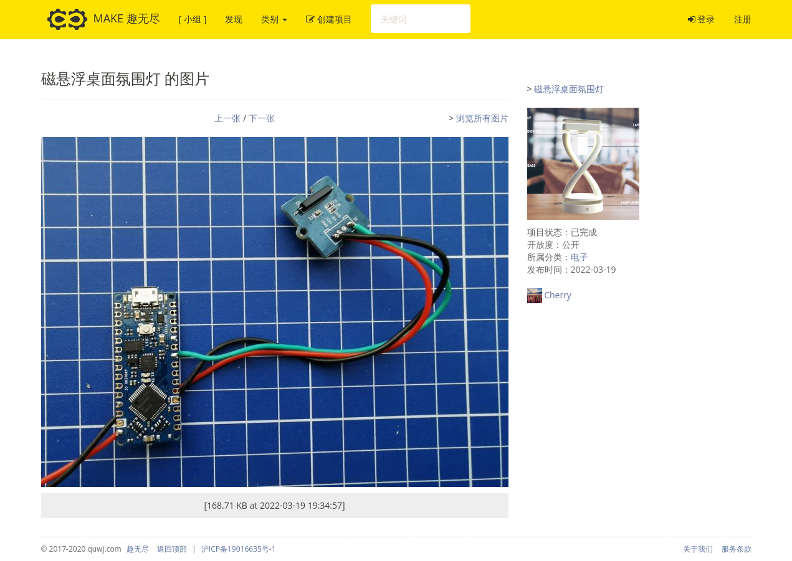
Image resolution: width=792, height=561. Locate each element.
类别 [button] (274, 19)
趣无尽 (137, 549)
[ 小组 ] (192, 19)
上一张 (227, 118)
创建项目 (329, 19)
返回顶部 (172, 549)
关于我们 (698, 549)
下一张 (262, 118)
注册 (742, 19)
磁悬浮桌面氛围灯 (569, 89)
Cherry (557, 295)
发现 (233, 19)
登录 (701, 19)
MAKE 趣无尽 (103, 19)
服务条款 (736, 549)
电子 (579, 257)
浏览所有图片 (482, 118)
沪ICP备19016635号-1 (238, 549)
